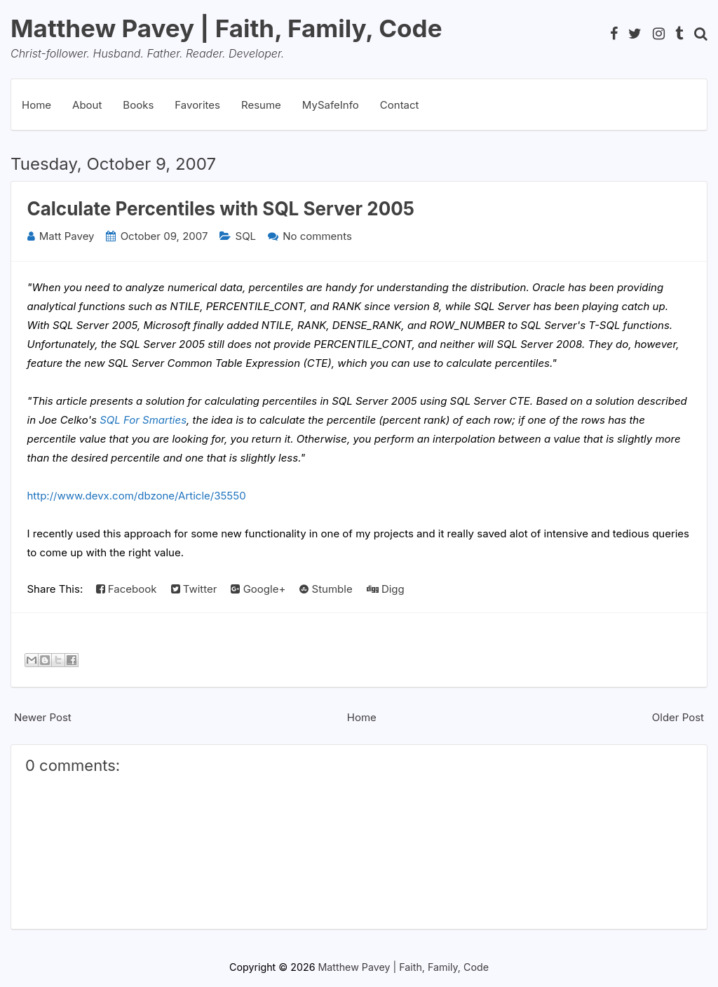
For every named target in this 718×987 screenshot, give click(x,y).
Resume (261, 105)
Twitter (194, 589)
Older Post (678, 717)
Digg (386, 589)
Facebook (126, 589)
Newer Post (43, 717)
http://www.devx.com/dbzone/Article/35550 (136, 495)
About (87, 105)
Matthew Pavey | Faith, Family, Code (226, 28)
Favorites (197, 105)
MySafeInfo (330, 105)
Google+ (258, 589)
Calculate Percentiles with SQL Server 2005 (220, 209)
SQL (246, 236)
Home (36, 105)
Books (138, 105)
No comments (317, 236)
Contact (399, 105)
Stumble (325, 589)
